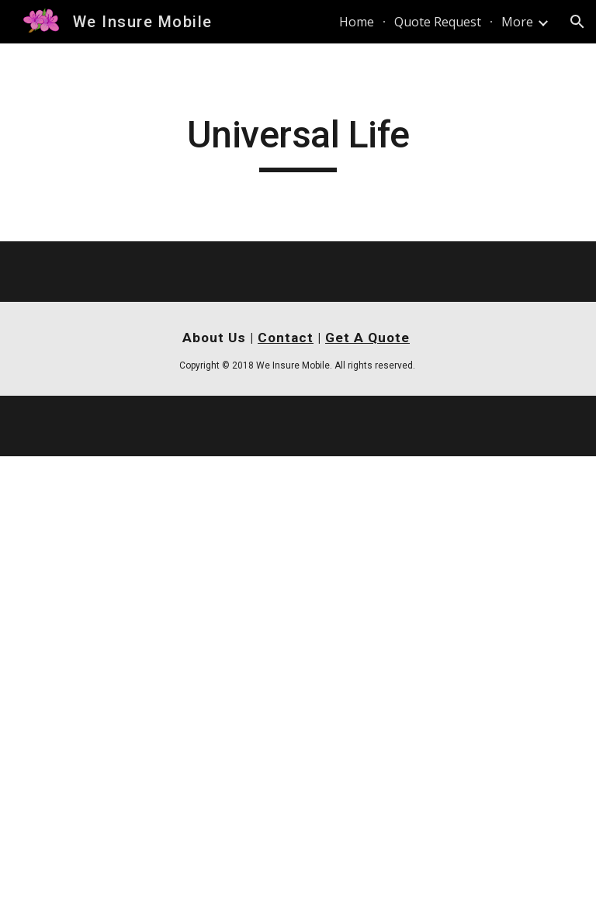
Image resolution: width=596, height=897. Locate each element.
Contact (286, 337)
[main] (297, 142)
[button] (577, 21)
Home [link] (356, 21)
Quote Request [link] (437, 21)
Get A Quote (367, 337)
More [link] (517, 21)
